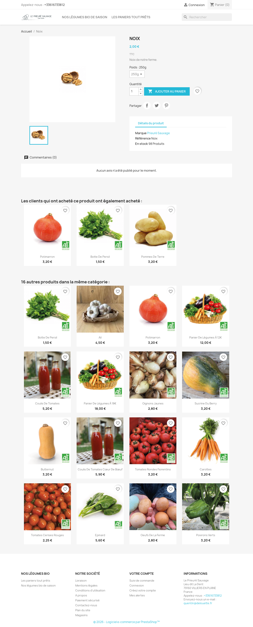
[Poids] (137, 74)
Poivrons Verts (205, 535)
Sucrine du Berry (206, 403)
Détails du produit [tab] (151, 123)
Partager (147, 105)
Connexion (136, 585)
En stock (141, 144)
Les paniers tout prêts (131, 17)
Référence (143, 138)
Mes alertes (137, 595)
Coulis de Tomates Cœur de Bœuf (100, 469)
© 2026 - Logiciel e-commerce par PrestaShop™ (126, 622)
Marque (141, 133)
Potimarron (47, 256)
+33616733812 (54, 5)
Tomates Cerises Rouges (47, 535)
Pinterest (166, 105)
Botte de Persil (100, 256)
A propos (81, 595)
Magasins (81, 615)
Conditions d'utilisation (90, 590)
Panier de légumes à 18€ (100, 403)
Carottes (206, 469)
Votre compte (141, 574)
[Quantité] (134, 91)
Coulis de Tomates (47, 403)
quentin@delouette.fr (198, 603)
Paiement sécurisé (87, 600)
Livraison (81, 580)
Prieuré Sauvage (158, 133)
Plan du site (82, 610)
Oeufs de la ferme (153, 535)
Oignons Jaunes (152, 403)
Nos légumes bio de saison (84, 17)
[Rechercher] (207, 17)
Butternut (47, 469)
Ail (100, 337)
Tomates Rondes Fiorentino (153, 469)
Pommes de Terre (152, 256)
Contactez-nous (86, 605)
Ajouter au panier (167, 91)
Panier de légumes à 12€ (205, 337)
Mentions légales (86, 585)
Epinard (100, 535)
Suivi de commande (141, 580)
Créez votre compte (142, 590)
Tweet (156, 105)
